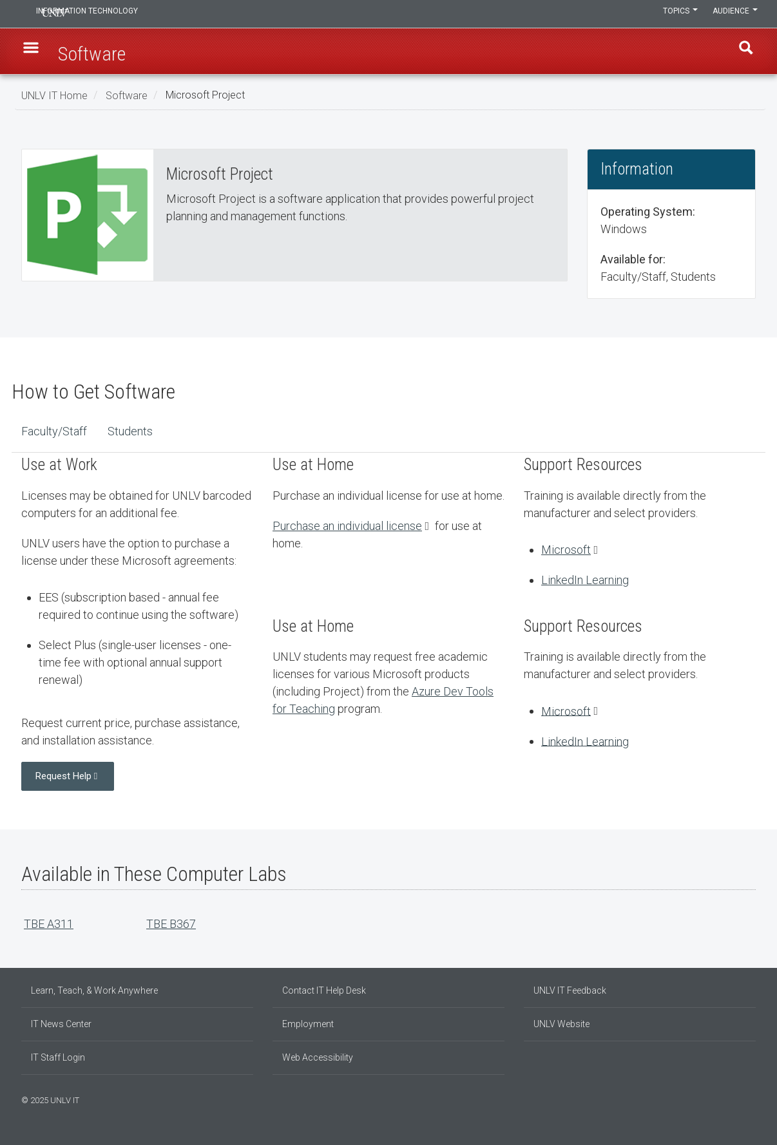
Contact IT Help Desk (324, 990)
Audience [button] (733, 14)
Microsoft (566, 549)
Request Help (63, 776)
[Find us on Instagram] (733, 1098)
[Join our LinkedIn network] (739, 1098)
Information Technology (109, 14)
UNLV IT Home (54, 95)
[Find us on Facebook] (727, 1098)
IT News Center (61, 1024)
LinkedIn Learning (585, 580)
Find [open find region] (742, 52)
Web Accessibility (317, 1057)
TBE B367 (171, 924)
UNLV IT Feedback (569, 990)
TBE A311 (48, 924)
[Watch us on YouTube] (752, 1098)
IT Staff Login (58, 1057)
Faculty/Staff (54, 431)
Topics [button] (674, 14)
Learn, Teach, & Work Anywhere (94, 990)
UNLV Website (561, 1024)
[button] (35, 52)
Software (127, 95)
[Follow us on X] (746, 1098)
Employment (308, 1024)
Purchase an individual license (347, 526)
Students (130, 431)
